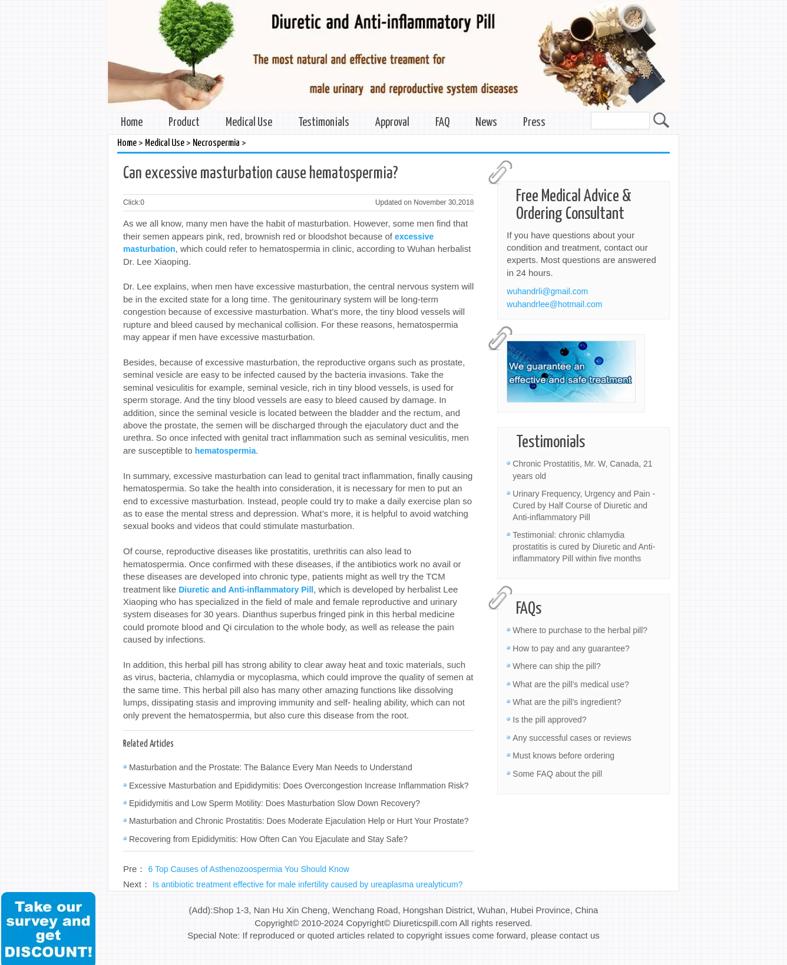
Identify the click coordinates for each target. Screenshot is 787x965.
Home (132, 122)
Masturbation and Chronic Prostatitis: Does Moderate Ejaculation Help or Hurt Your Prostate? (299, 821)
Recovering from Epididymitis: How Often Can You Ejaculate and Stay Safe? (268, 839)
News (486, 122)
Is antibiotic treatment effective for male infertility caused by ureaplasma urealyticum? (308, 884)
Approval (392, 122)
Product (184, 122)
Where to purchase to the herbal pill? (579, 630)
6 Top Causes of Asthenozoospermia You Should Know (248, 869)
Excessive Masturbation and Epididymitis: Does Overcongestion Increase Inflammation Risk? (299, 785)
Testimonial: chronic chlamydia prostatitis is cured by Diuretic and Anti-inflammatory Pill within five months (583, 546)
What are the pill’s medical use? (570, 684)
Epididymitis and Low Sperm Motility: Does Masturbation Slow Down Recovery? (274, 803)
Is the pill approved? (549, 719)
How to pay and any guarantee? (570, 648)
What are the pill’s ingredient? (566, 702)
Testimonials (323, 122)
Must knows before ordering (563, 755)
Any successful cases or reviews (571, 738)
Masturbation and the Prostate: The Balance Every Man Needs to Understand (270, 767)
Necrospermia (216, 143)
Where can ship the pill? (556, 666)
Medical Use (249, 122)
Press (534, 122)
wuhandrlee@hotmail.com (554, 304)
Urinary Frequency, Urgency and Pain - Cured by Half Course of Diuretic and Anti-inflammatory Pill (583, 505)
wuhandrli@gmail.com (547, 291)
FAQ (442, 122)
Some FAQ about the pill (557, 773)
